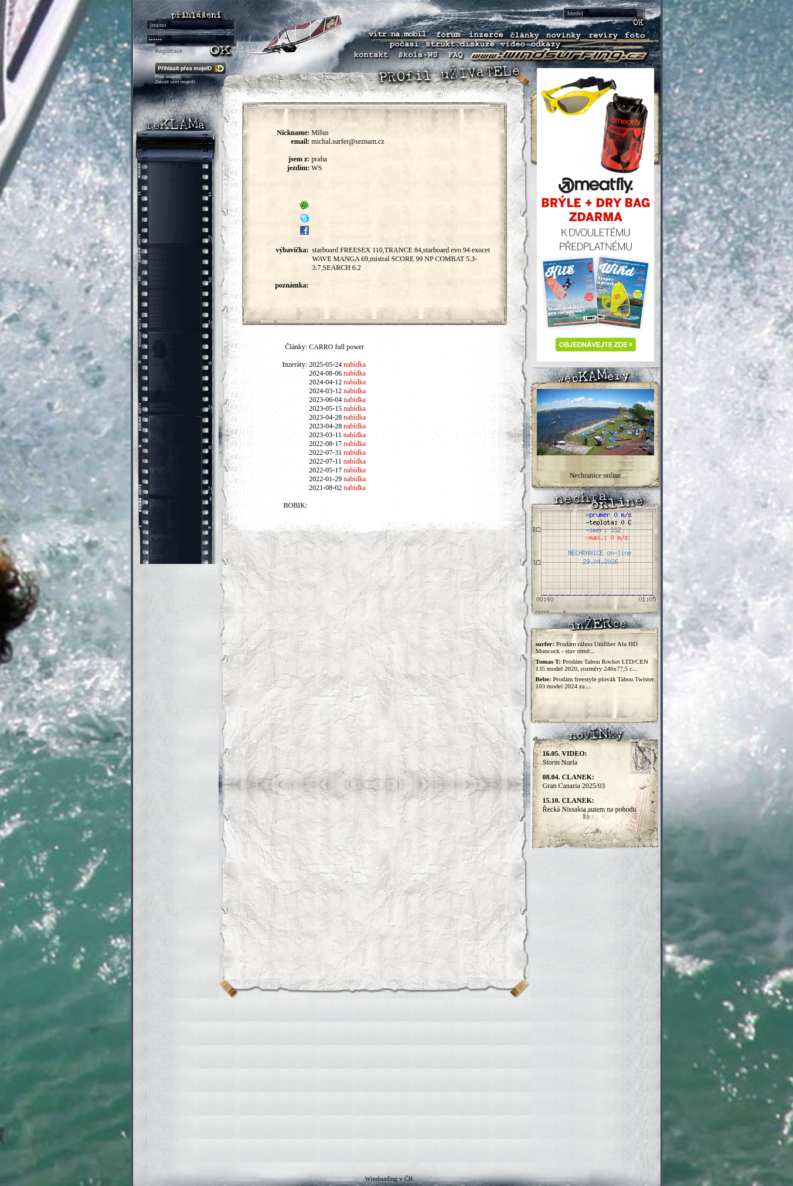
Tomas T (547, 661)
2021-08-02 (325, 488)
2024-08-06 (325, 373)
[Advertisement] (397, 1080)
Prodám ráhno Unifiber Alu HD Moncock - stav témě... (587, 647)
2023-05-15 (325, 408)
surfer (544, 643)
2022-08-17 (325, 444)
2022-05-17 (325, 470)
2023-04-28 (325, 417)
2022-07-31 (325, 452)
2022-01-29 (325, 479)
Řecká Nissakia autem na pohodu (590, 804)
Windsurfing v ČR (389, 1178)
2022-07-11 (325, 461)
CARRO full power (336, 347)
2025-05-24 (325, 364)
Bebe (542, 678)
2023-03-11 (325, 435)
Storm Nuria (565, 757)
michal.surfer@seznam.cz (347, 141)
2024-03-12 (325, 391)
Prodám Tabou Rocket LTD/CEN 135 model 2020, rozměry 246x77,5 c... (592, 665)
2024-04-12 (325, 382)
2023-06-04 (325, 400)
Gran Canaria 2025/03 (574, 781)
